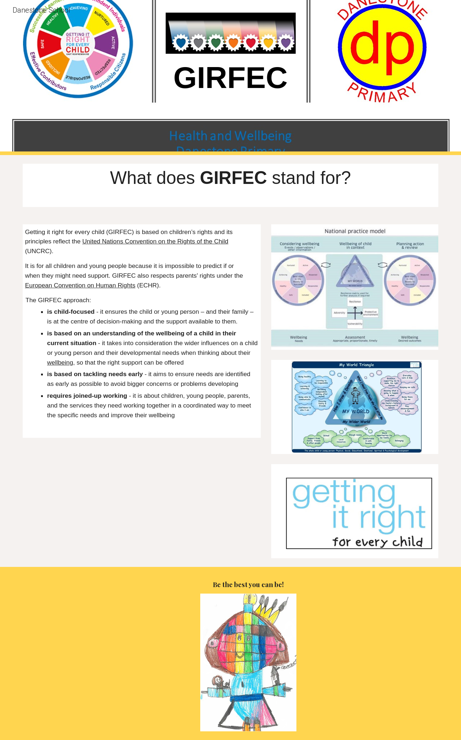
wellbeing (60, 362)
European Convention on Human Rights (80, 285)
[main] (230, 78)
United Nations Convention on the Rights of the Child (155, 241)
